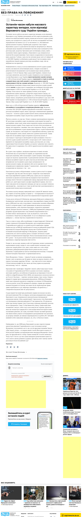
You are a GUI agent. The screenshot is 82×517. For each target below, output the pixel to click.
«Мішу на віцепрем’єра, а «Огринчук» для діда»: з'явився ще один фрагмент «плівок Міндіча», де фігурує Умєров (70, 217)
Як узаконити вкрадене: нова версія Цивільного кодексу (69, 186)
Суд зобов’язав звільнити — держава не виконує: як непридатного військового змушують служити (69, 162)
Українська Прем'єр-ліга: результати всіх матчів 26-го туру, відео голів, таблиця (72, 393)
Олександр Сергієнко (7, 504)
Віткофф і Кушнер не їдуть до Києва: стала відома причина (70, 234)
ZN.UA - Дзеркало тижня (72, 101)
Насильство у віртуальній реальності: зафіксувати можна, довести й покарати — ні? (69, 171)
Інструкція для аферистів (71, 305)
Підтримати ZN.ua (72, 2)
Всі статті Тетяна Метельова (15, 352)
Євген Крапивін (74, 506)
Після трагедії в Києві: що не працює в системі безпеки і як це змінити (69, 192)
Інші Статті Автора (69, 293)
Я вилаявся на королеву (69, 245)
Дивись (65, 375)
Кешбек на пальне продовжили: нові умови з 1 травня (70, 240)
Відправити (47, 376)
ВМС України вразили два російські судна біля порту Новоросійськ (70, 227)
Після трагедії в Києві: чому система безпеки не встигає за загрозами (69, 179)
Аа (64, 2)
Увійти (60, 2)
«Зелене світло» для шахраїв (72, 316)
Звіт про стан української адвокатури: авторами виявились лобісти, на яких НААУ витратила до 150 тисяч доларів (69, 201)
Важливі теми (5, 5)
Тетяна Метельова (17, 20)
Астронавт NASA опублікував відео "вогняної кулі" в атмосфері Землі (71, 412)
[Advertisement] (26, 394)
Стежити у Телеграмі (19, 424)
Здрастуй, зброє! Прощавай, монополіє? (69, 153)
